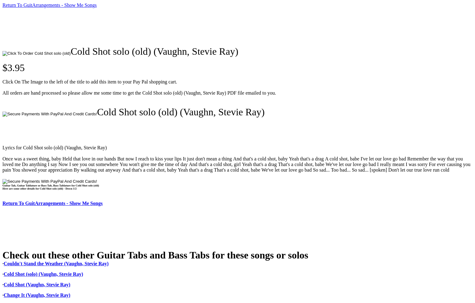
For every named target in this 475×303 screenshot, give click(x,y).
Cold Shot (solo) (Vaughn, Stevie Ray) (43, 274)
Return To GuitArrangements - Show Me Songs (49, 5)
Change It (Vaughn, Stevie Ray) (37, 295)
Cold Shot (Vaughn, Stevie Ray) (37, 284)
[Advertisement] (114, 27)
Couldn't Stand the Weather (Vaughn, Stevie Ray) (56, 263)
